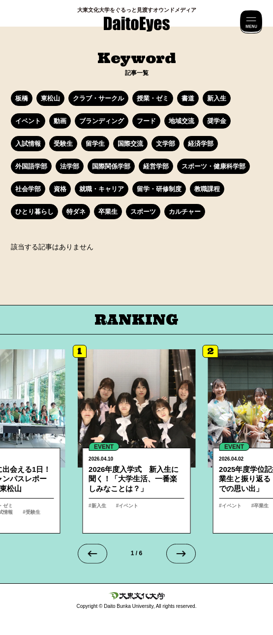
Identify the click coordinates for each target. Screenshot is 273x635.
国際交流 (130, 143)
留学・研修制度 (159, 189)
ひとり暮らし (34, 211)
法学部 (69, 166)
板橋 (21, 98)
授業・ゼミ (153, 98)
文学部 (165, 143)
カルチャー (185, 211)
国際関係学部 (111, 166)
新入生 (216, 98)
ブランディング (101, 121)
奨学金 (216, 121)
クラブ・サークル (98, 98)
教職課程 (207, 189)
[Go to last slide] (92, 554)
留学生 (95, 143)
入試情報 (28, 143)
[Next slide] (181, 554)
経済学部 (200, 143)
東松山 (50, 98)
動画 (60, 121)
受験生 (63, 143)
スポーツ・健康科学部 (213, 166)
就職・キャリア (101, 189)
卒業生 (108, 211)
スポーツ (143, 211)
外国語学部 (31, 166)
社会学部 (28, 189)
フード (146, 121)
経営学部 (156, 166)
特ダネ (76, 211)
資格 (60, 189)
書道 (188, 98)
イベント (28, 121)
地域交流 (181, 121)
